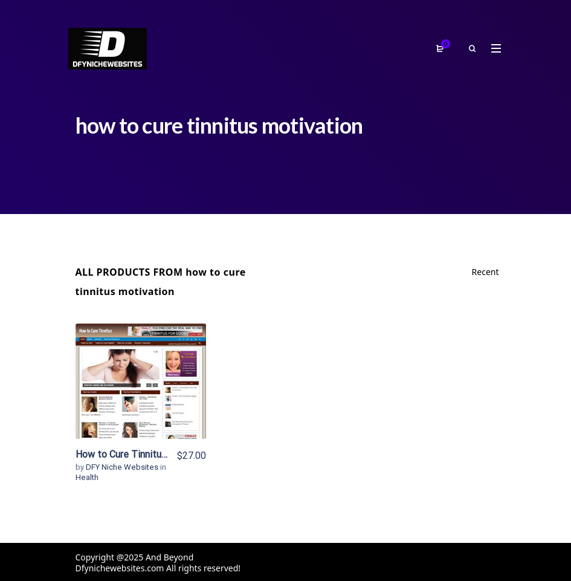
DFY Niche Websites (123, 467)
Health (87, 477)
